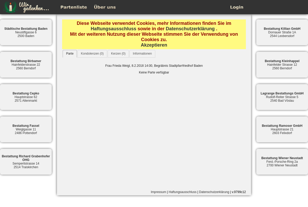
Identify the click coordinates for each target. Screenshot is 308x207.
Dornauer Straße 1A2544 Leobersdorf (282, 32)
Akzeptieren (154, 45)
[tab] (70, 53)
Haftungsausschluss (113, 28)
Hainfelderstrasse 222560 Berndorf (26, 64)
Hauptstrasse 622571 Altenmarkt (26, 97)
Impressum (158, 192)
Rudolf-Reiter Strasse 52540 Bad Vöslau (282, 97)
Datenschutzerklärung (190, 28)
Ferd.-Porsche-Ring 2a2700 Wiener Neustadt (282, 161)
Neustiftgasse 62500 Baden (26, 32)
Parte (70, 53)
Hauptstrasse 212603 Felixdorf (282, 129)
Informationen (142, 53)
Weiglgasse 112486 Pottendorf (25, 129)
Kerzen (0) (118, 53)
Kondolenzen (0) (92, 53)
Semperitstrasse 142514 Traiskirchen (26, 161)
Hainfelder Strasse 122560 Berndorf (282, 64)
